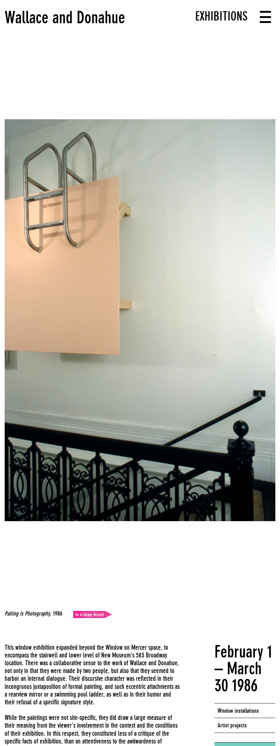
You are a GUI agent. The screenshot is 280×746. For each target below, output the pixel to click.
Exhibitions (221, 16)
